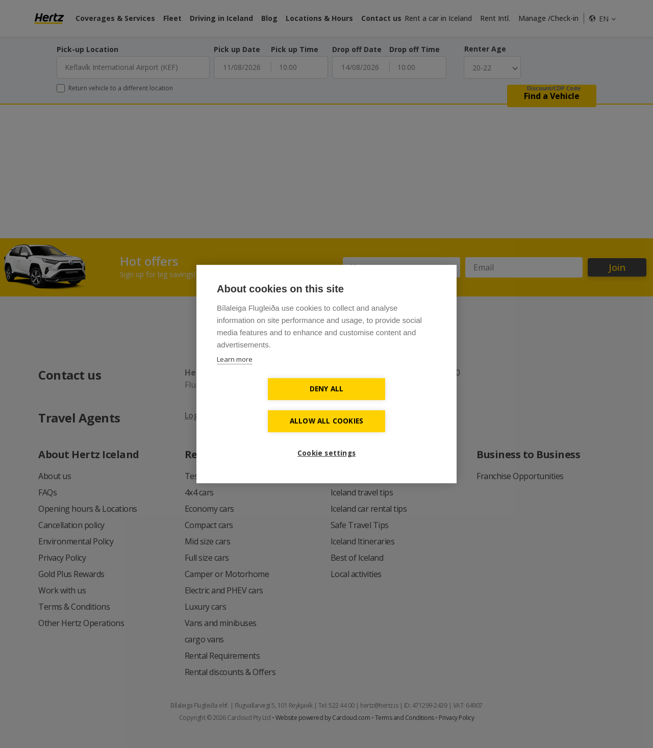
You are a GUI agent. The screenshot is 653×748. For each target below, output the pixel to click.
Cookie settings (326, 436)
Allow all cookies (385, 404)
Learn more (235, 375)
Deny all (268, 404)
